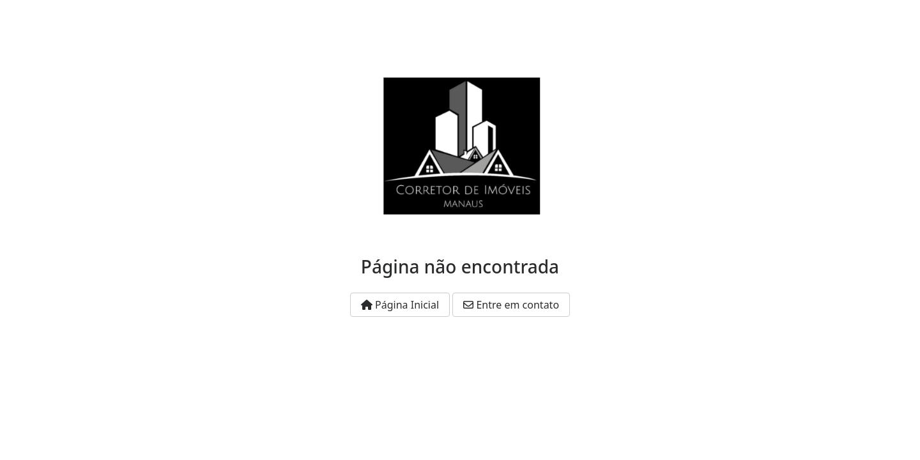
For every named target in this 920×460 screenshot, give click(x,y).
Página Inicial (400, 305)
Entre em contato (511, 305)
